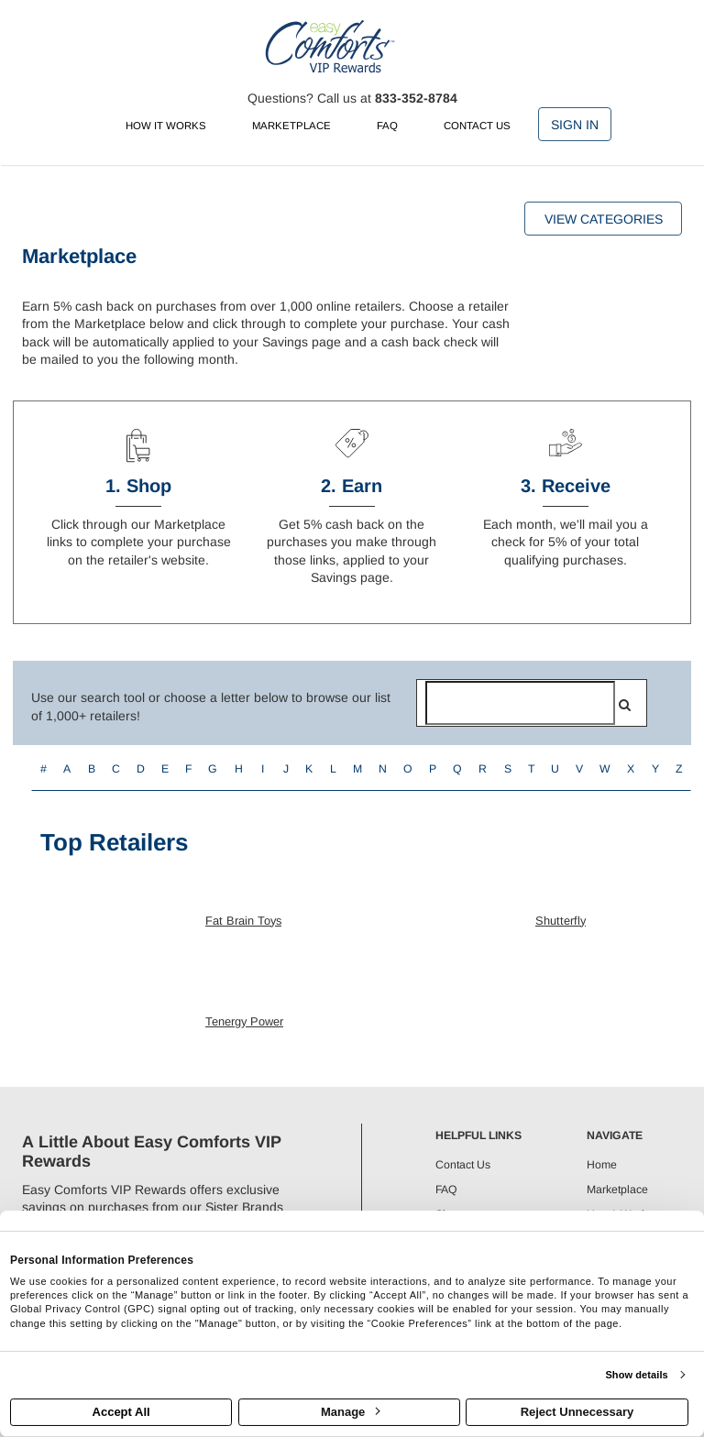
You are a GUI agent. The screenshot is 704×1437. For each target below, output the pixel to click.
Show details (636, 1374)
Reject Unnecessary (577, 1412)
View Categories (603, 219)
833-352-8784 (416, 98)
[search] (625, 704)
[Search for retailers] (520, 703)
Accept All (121, 1412)
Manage (350, 1412)
